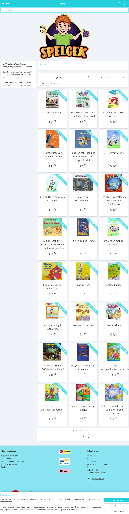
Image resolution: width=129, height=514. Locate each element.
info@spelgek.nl (98, 478)
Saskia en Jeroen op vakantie (113, 114)
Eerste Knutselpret (83, 325)
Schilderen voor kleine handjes (83, 407)
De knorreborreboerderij (52, 407)
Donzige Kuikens (114, 284)
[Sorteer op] (105, 77)
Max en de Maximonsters (83, 198)
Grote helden (113, 325)
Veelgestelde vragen (9, 464)
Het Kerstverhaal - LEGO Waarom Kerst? (52, 367)
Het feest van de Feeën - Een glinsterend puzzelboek (113, 409)
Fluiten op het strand (82, 240)
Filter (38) (61, 77)
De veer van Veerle (114, 152)
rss (58, 509)
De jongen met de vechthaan (113, 242)
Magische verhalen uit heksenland (83, 367)
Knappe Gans (83, 284)
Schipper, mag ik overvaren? (52, 327)
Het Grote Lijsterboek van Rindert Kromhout (83, 114)
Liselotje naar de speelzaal (52, 286)
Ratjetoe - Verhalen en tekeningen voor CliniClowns (114, 200)
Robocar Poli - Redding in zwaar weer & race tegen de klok (83, 156)
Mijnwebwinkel (90, 509)
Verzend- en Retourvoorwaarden (14, 461)
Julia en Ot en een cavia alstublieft (52, 198)
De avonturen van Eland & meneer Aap (52, 154)
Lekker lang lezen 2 (52, 112)
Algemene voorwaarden (11, 456)
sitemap (53, 509)
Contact (4, 467)
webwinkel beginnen (68, 509)
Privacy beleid (6, 458)
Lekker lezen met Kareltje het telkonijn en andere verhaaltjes (52, 244)
